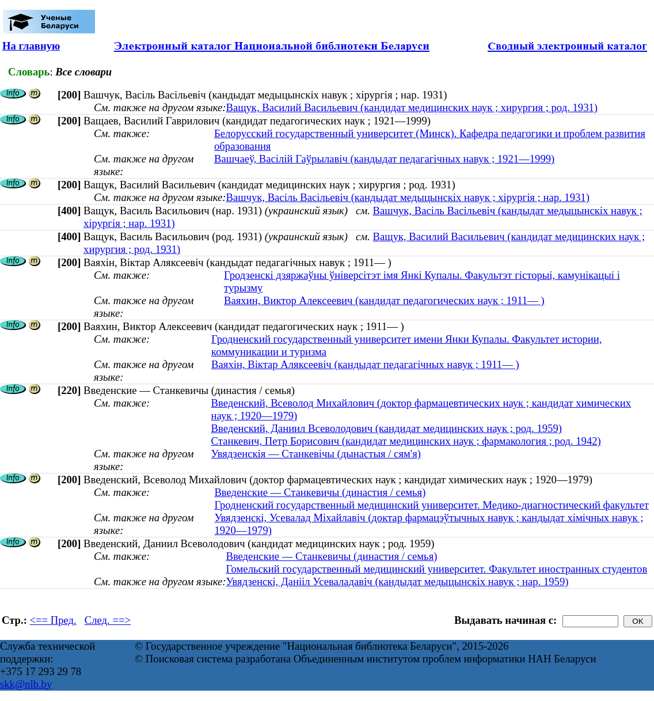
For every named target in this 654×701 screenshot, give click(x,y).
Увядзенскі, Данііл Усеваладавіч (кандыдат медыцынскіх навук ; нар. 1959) (397, 581)
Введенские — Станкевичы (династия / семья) (319, 492)
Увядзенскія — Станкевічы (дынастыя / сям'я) (316, 454)
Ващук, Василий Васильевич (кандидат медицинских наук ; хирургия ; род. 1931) (412, 107)
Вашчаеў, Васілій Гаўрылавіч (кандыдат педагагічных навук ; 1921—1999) (384, 159)
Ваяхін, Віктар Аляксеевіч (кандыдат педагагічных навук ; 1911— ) (365, 364)
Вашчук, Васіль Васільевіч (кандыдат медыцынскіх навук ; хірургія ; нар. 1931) (407, 197)
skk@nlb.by (26, 684)
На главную (31, 46)
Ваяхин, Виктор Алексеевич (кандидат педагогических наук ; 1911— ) (384, 300)
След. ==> (108, 620)
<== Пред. (53, 620)
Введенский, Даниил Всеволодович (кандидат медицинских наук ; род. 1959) (386, 428)
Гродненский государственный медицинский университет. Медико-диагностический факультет (431, 505)
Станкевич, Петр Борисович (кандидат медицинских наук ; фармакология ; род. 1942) (406, 441)
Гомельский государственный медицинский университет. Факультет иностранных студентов (436, 569)
